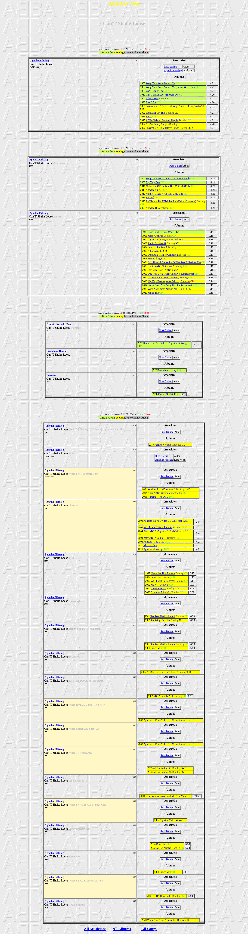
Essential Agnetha (157, 258)
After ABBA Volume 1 (155, 538)
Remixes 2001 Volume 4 (162, 644)
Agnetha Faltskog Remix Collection (166, 239)
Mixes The (153, 292)
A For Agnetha (155, 251)
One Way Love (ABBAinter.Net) (164, 270)
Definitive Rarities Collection (163, 254)
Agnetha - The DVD (158, 496)
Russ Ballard (170, 66)
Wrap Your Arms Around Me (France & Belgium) (171, 87)
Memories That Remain (163, 573)
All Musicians (95, 929)
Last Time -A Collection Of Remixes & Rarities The (174, 262)
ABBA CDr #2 (158, 588)
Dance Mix (156, 648)
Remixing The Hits (155, 112)
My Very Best (153, 182)
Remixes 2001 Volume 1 (162, 616)
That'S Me (151, 102)
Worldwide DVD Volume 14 (157, 527)
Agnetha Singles (154, 190)
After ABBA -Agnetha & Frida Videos (162, 531)
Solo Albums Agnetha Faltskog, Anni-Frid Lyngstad (172, 106)
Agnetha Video (167, 820)
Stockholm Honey (56, 351)
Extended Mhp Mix (161, 592)
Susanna (51, 375)
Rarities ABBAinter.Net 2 (161, 266)
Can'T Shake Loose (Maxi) (161, 232)
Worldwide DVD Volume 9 (161, 489)
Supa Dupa (156, 577)
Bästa (149, 116)
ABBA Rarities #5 (162, 772)
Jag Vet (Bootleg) (160, 584)
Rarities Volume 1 (164, 444)
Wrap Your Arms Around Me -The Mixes (166, 796)
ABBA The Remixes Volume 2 (162, 672)
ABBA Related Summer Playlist (162, 120)
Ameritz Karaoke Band (59, 324)
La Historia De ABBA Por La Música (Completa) (171, 201)
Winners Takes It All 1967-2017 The (164, 193)
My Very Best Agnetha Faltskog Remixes (169, 281)
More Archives (155, 235)
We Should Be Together (163, 581)
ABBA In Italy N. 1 (163, 696)
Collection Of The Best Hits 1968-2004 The (168, 186)
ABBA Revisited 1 (162, 896)
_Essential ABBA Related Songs (162, 128)
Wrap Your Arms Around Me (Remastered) (168, 178)
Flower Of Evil (166, 394)
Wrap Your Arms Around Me (160, 83)
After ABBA (152, 98)
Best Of (150, 197)
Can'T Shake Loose (156, 91)
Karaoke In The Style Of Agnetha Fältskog (165, 343)
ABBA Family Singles (157, 124)
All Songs (149, 929)
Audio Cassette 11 (157, 243)
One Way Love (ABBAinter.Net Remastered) (171, 273)
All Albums (122, 929)
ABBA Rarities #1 (162, 768)
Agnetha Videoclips (153, 549)
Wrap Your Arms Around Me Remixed (167, 289)
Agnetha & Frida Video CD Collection (163, 520)
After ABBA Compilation (161, 493)
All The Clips (150, 545)
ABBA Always (163, 848)
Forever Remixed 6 (157, 247)
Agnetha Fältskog (39, 60)
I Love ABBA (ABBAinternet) (163, 277)
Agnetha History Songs (157, 208)
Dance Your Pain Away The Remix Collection (171, 285)
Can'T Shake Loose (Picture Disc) (163, 94)
